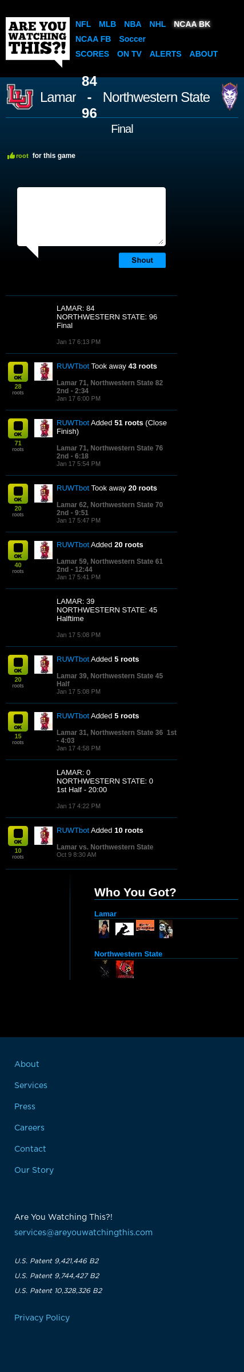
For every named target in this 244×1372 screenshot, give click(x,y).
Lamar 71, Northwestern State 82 (110, 383)
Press (24, 1107)
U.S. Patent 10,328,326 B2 (58, 1290)
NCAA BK (192, 24)
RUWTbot (73, 366)
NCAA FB (93, 39)
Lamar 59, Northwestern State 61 (110, 562)
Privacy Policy (42, 1318)
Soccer (132, 39)
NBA (132, 24)
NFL (83, 24)
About (204, 53)
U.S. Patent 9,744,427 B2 (56, 1275)
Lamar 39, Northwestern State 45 (110, 676)
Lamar (58, 97)
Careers (29, 1128)
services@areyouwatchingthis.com (83, 1233)
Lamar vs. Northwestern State (105, 847)
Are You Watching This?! (38, 42)
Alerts (166, 53)
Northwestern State (156, 97)
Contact (30, 1149)
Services (30, 1086)
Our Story (34, 1171)
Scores (92, 53)
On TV (129, 53)
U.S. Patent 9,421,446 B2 (56, 1261)
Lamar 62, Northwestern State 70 (110, 505)
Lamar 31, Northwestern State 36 (110, 733)
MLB (107, 24)
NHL (158, 24)
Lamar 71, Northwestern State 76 (110, 448)
